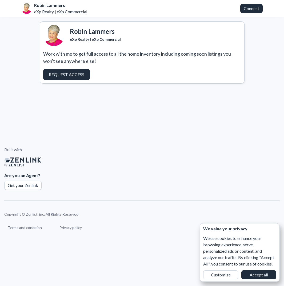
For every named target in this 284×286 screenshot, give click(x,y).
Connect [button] (251, 8)
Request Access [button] (66, 74)
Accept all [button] (259, 274)
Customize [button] (221, 274)
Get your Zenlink (23, 185)
